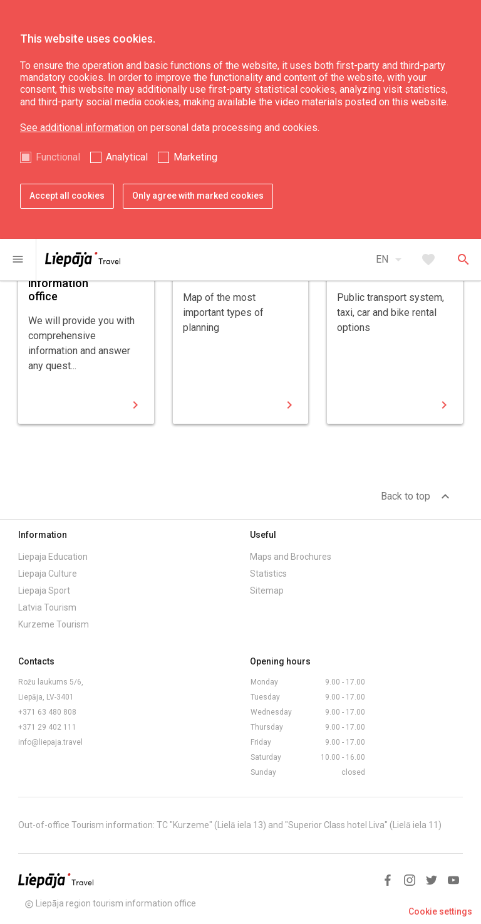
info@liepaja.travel (50, 742)
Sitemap (267, 590)
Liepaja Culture (47, 574)
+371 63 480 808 (47, 712)
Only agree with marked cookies (198, 196)
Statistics (268, 574)
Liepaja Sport (44, 590)
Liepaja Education (53, 557)
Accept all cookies (67, 196)
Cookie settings (440, 911)
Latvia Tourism (47, 607)
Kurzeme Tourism (53, 624)
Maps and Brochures (290, 557)
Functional (58, 157)
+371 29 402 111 (47, 727)
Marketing (195, 157)
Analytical (127, 157)
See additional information (77, 128)
